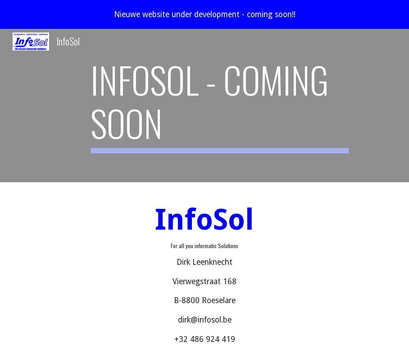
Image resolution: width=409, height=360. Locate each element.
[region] (204, 14)
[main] (219, 105)
